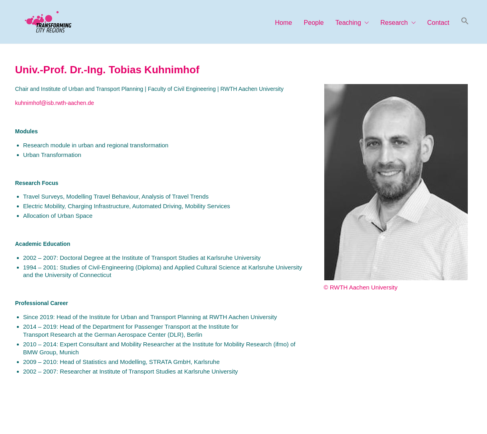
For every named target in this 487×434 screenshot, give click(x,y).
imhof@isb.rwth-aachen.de (60, 103)
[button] (465, 21)
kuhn (21, 103)
